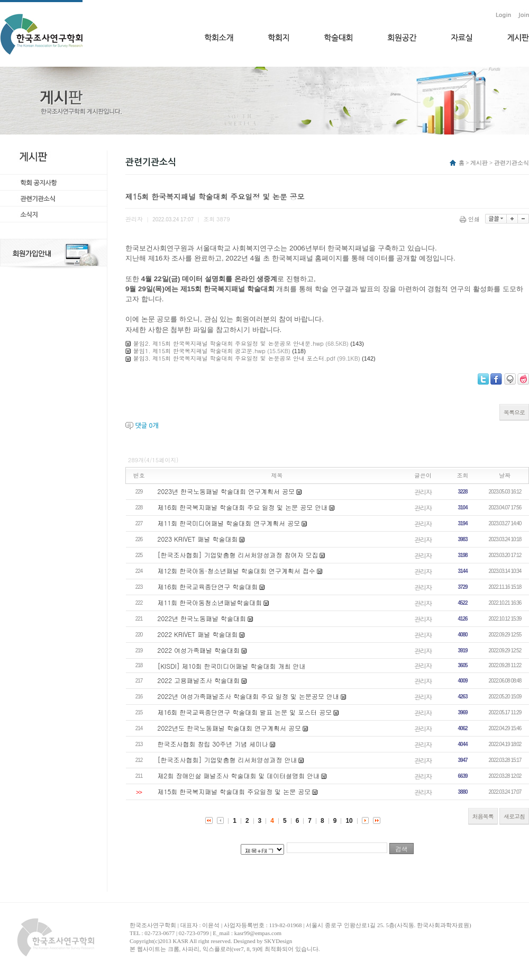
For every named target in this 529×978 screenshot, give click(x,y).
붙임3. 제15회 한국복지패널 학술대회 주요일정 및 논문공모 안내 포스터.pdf (234, 358)
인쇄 (470, 219)
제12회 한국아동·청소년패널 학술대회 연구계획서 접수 (236, 570)
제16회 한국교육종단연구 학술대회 (208, 586)
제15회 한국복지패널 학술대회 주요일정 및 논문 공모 (234, 791)
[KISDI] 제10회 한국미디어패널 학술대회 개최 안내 (232, 665)
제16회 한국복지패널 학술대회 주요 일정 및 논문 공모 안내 (243, 507)
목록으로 (514, 412)
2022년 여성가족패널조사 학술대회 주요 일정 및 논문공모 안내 (249, 696)
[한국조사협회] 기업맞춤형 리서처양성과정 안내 (227, 759)
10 (348, 820)
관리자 (423, 491)
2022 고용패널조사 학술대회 (199, 680)
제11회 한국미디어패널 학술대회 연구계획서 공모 (229, 522)
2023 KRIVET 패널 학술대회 (198, 538)
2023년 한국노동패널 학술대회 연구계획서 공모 (226, 491)
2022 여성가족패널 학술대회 (199, 649)
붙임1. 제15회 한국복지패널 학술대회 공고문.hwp (199, 351)
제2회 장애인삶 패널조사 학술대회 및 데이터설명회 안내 (239, 775)
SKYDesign (278, 941)
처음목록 (483, 816)
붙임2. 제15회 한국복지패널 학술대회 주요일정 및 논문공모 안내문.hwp (228, 343)
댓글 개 (146, 426)
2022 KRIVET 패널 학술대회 (198, 634)
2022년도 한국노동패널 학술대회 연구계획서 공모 (230, 727)
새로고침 (514, 816)
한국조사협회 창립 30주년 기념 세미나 (213, 743)
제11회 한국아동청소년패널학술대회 (210, 602)
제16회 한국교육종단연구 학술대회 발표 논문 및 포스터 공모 (245, 711)
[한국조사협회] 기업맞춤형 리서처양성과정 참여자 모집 (238, 554)
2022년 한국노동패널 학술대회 (202, 618)
